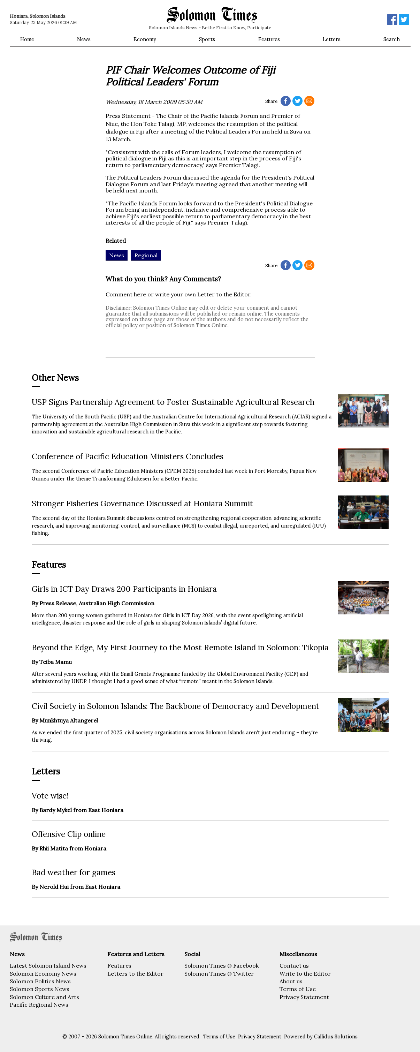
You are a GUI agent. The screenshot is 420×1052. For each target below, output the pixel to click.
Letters (332, 39)
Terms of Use (298, 988)
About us (291, 981)
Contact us (294, 965)
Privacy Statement (304, 996)
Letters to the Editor (135, 973)
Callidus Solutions (336, 1037)
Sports (207, 39)
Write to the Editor (305, 973)
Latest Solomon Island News (48, 965)
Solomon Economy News (43, 973)
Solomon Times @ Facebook (221, 965)
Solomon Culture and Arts (44, 996)
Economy (144, 39)
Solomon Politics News (40, 981)
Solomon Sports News (39, 988)
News (84, 39)
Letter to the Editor (223, 294)
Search (391, 39)
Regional (146, 255)
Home (27, 39)
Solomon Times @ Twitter (219, 973)
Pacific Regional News (39, 1004)
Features (269, 39)
